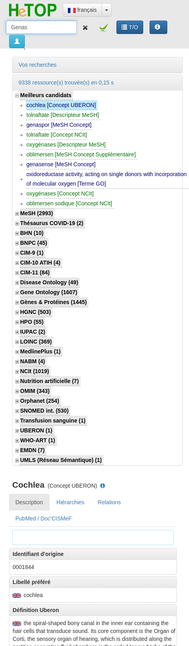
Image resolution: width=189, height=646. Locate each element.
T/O (130, 27)
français (82, 10)
